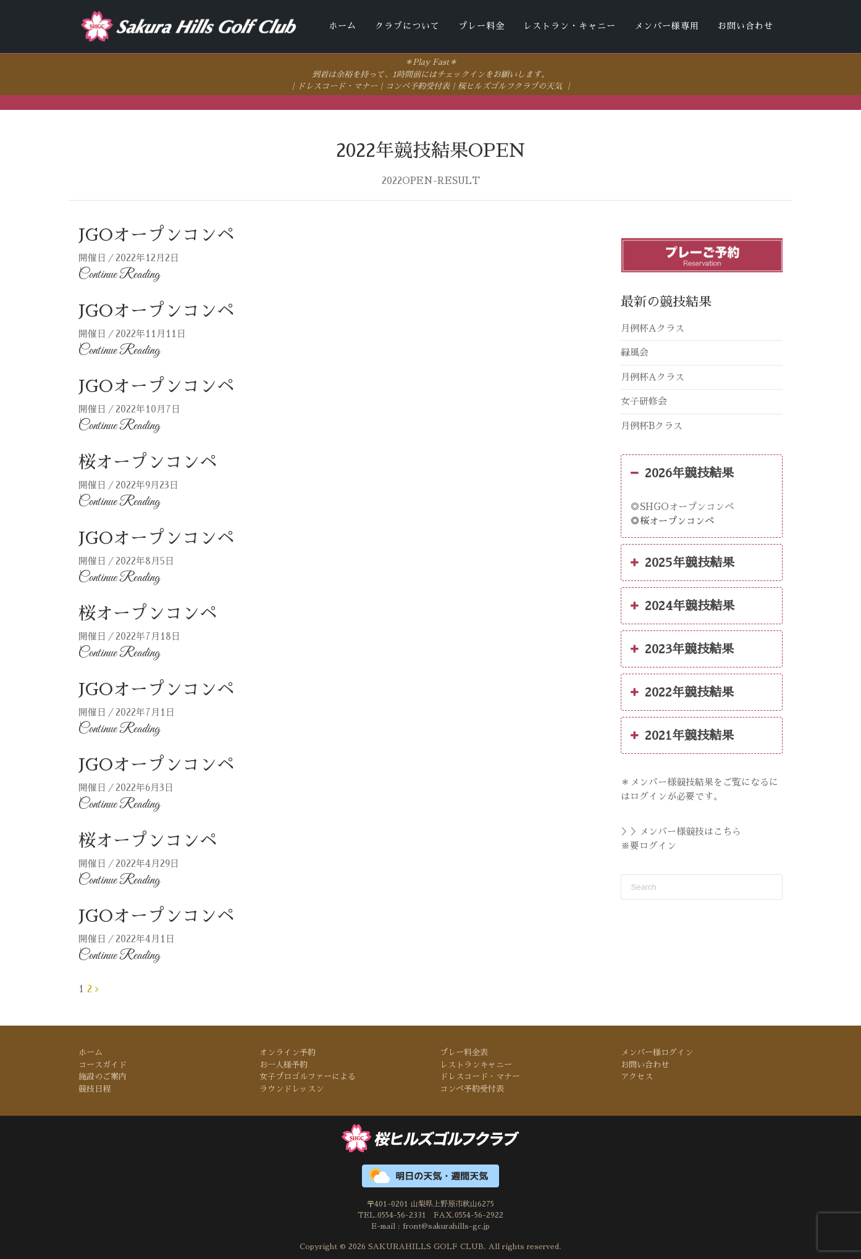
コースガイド (102, 1064)
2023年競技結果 (682, 648)
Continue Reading (119, 274)
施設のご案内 (102, 1076)
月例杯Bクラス (651, 424)
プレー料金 (481, 26)
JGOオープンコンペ (156, 234)
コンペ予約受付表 (417, 86)
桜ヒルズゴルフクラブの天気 (510, 86)
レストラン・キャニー (569, 26)
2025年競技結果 (682, 562)
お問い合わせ (745, 26)
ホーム (342, 26)
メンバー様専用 (666, 26)
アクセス (637, 1076)
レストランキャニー (476, 1064)
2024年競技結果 (682, 605)
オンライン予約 (287, 1052)
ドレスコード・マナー (337, 86)
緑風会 (635, 351)
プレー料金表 (464, 1052)
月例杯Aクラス (652, 327)
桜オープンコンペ (147, 462)
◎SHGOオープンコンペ (682, 506)
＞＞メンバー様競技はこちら (681, 830)
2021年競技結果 (682, 734)
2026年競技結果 (682, 472)
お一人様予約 (283, 1064)
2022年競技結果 (682, 691)
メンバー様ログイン (657, 1052)
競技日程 (94, 1088)
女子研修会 (644, 400)
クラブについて (407, 26)
